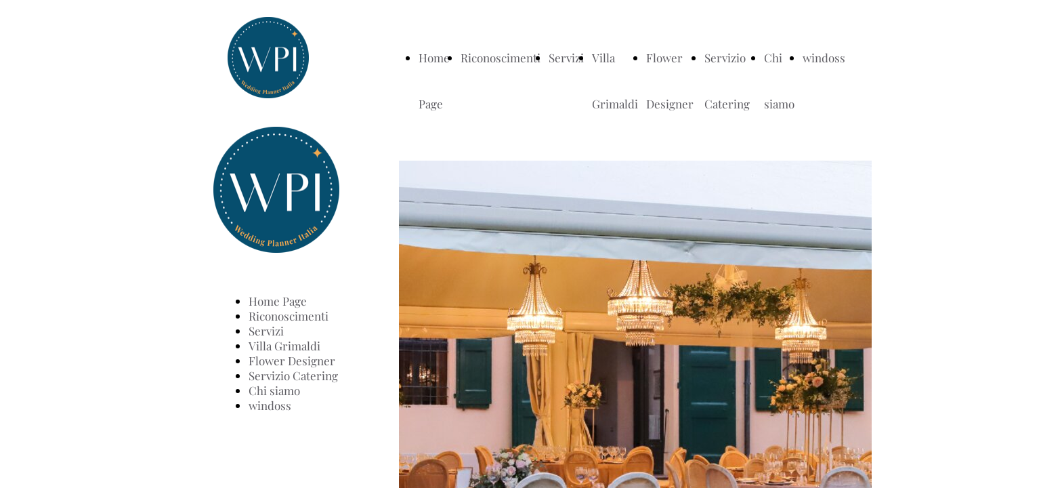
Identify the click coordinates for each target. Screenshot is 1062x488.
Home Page (278, 300)
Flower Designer (292, 360)
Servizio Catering (293, 375)
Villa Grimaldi (284, 345)
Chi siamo (274, 390)
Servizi (566, 57)
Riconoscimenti (500, 57)
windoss (824, 57)
